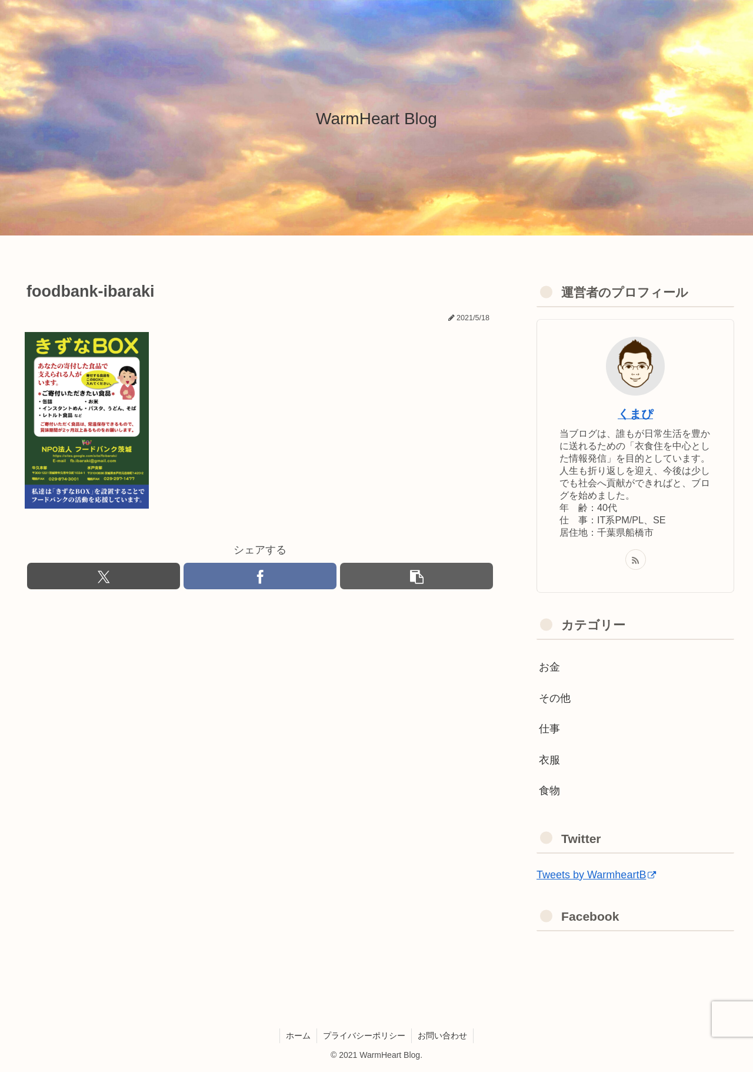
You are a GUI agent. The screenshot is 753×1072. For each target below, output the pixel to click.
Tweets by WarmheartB (596, 875)
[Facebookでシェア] (260, 576)
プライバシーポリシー (364, 1035)
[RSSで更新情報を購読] (635, 559)
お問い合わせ (442, 1035)
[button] (416, 576)
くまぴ (635, 413)
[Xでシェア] (103, 576)
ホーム (298, 1035)
